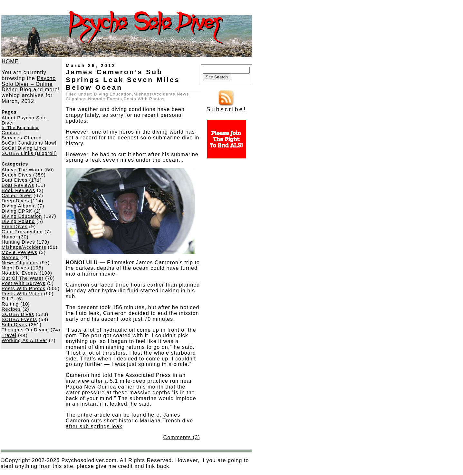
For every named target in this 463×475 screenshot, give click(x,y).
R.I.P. (8, 298)
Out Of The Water (22, 278)
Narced (10, 257)
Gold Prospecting (22, 231)
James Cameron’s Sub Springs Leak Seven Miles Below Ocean (123, 79)
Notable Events (20, 273)
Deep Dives (15, 200)
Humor (9, 236)
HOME (10, 61)
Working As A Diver (24, 340)
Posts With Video (22, 293)
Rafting (10, 304)
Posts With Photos (23, 288)
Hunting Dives (18, 242)
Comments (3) (181, 437)
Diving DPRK (17, 211)
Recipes (11, 309)
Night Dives (15, 267)
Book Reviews (18, 190)
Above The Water (22, 169)
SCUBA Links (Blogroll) (29, 153)
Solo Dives (14, 324)
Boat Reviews (18, 185)
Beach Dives (17, 174)
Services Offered (22, 137)
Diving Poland (18, 221)
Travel (9, 335)
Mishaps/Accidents (24, 247)
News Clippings (20, 262)
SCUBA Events (19, 319)
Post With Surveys (23, 283)
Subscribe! (226, 107)
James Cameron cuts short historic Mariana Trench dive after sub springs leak (129, 420)
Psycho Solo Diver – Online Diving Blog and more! (31, 84)
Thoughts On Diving (25, 329)
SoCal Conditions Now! (29, 143)
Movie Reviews (19, 252)
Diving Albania (19, 205)
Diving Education (22, 216)
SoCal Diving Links (24, 148)
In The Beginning (20, 127)
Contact (11, 132)
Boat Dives (15, 180)
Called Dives (17, 195)
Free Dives (14, 226)
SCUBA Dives (18, 314)
